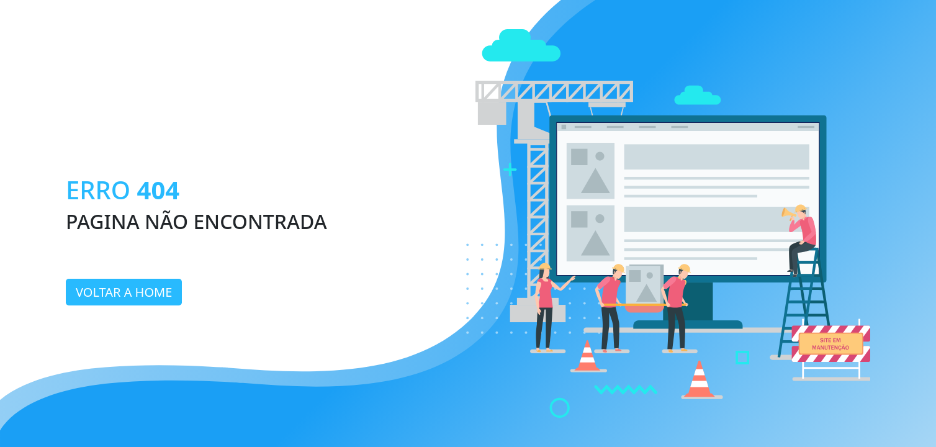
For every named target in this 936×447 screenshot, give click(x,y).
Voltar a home (124, 292)
